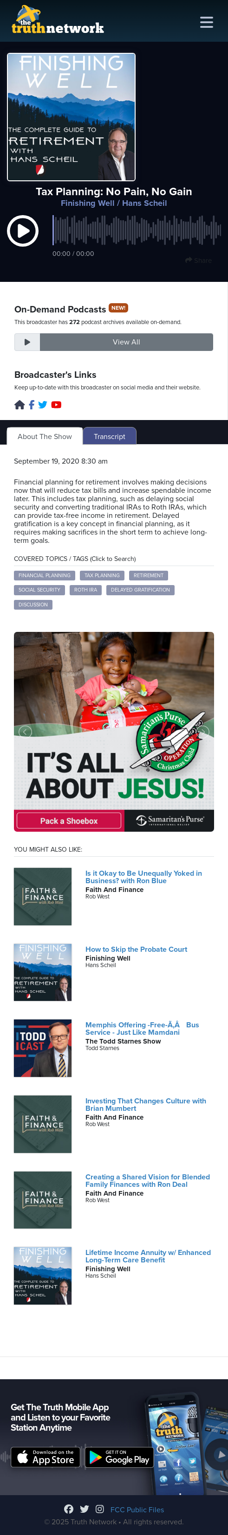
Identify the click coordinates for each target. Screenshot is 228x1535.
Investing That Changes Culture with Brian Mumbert (145, 1104)
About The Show (45, 436)
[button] (23, 240)
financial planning (45, 576)
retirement (148, 576)
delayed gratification (140, 590)
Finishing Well (88, 203)
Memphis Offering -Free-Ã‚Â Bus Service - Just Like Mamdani (142, 1028)
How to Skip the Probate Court (136, 949)
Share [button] (198, 260)
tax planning (102, 576)
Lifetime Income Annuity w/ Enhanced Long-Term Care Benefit (148, 1256)
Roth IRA (85, 590)
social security (39, 590)
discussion (33, 605)
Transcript (109, 436)
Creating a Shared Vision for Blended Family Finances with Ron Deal (147, 1180)
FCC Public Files (137, 1510)
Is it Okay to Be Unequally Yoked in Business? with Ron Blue (143, 877)
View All (126, 342)
